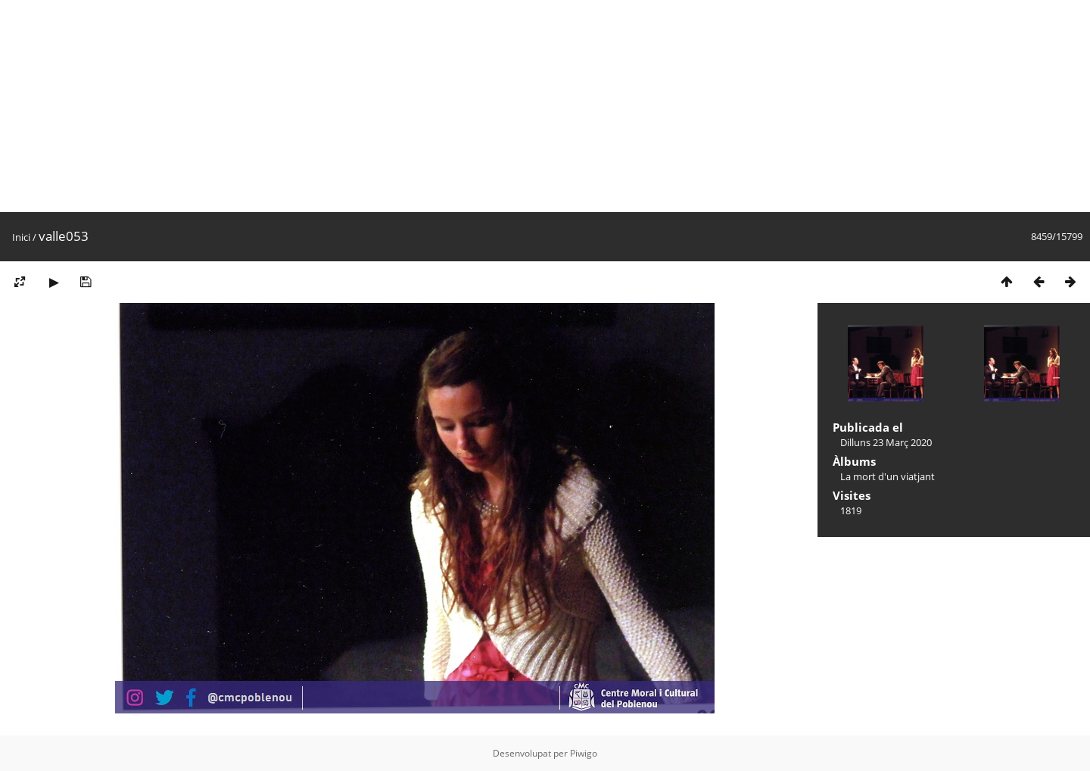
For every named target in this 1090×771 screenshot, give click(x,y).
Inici (21, 237)
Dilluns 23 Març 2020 (886, 442)
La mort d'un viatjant (887, 476)
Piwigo (583, 753)
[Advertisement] (454, 106)
